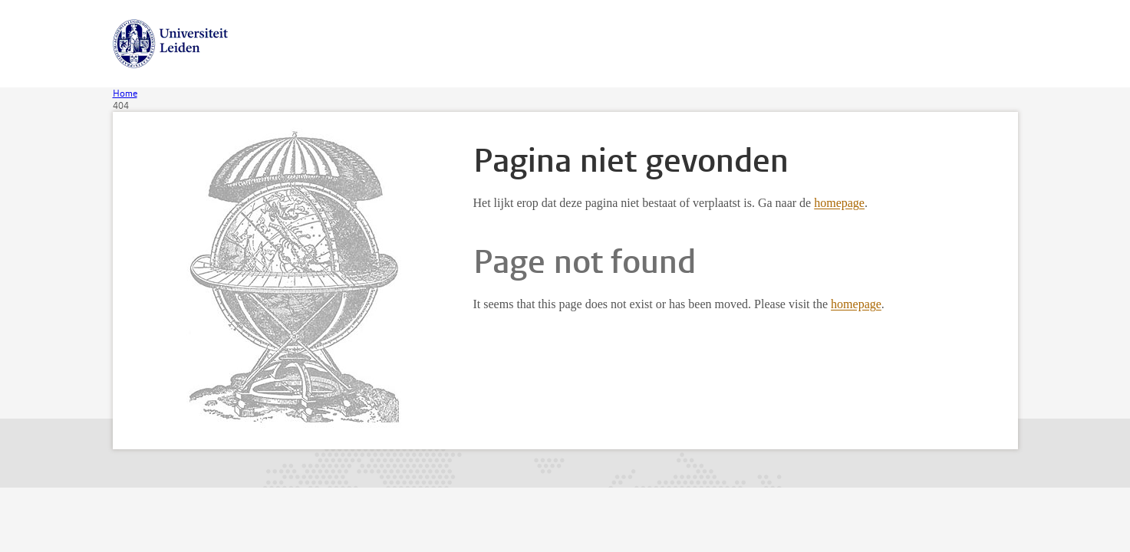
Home (125, 93)
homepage (839, 202)
